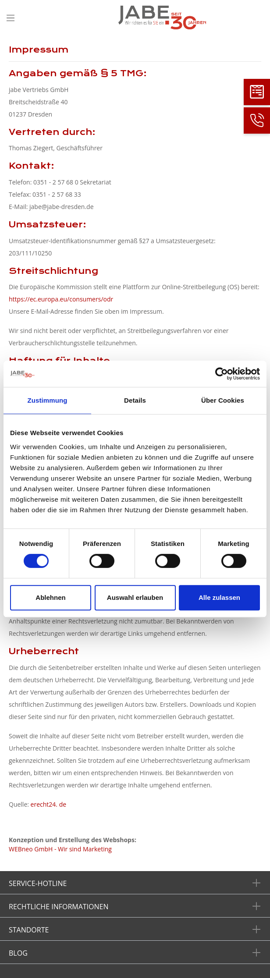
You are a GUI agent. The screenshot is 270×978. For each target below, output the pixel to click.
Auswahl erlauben (135, 597)
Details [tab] (135, 400)
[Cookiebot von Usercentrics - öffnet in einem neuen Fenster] (221, 373)
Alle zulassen (219, 597)
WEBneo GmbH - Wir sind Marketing (60, 849)
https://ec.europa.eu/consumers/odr (61, 299)
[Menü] (10, 18)
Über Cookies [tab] (222, 400)
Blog (18, 953)
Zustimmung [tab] (48, 400)
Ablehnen (50, 597)
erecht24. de (48, 804)
